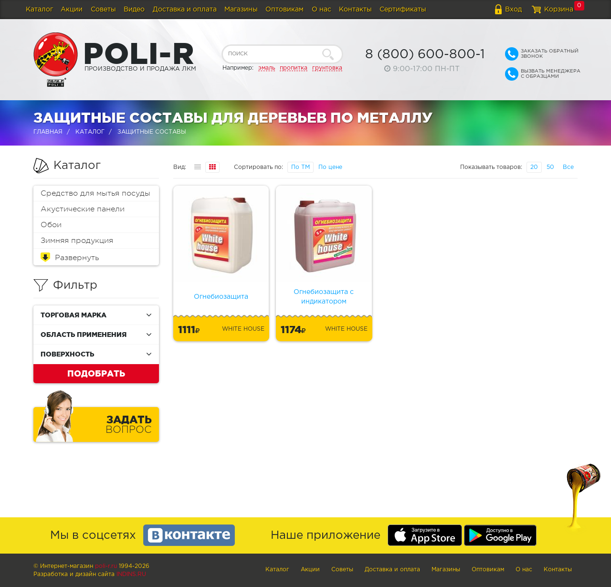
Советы (103, 9)
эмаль (266, 68)
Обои (51, 224)
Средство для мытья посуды (95, 193)
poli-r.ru (106, 566)
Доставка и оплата (185, 9)
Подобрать (96, 373)
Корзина (558, 9)
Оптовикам (284, 9)
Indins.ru (131, 574)
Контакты (355, 9)
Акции (72, 9)
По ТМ (300, 167)
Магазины (241, 9)
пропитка (293, 68)
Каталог (39, 9)
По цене (330, 167)
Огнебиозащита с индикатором (324, 296)
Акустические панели (83, 209)
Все (568, 167)
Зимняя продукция (77, 240)
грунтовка (327, 68)
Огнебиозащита (221, 297)
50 (550, 167)
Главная (48, 132)
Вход (513, 9)
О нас (321, 9)
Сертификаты (402, 9)
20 (534, 167)
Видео (134, 9)
